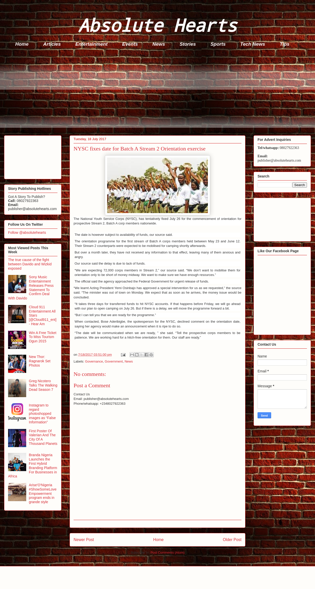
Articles (52, 44)
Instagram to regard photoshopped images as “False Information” (42, 413)
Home (22, 44)
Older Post (232, 539)
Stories (188, 44)
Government (114, 361)
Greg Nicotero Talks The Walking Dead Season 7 (43, 385)
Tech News (252, 44)
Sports (218, 44)
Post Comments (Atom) (167, 552)
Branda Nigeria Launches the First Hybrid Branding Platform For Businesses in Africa (32, 465)
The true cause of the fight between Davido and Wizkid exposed (30, 264)
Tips (285, 44)
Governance (94, 361)
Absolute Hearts (157, 25)
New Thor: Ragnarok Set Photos (40, 361)
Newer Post (84, 539)
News (158, 44)
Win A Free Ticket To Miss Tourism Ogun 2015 (42, 337)
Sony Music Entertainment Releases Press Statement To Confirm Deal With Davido (31, 287)
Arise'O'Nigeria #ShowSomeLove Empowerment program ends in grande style (43, 493)
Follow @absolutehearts (27, 233)
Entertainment (91, 44)
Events (130, 44)
